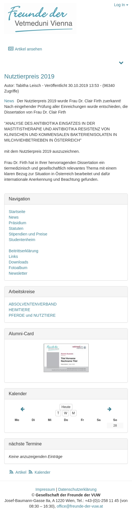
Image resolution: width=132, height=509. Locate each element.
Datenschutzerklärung (77, 489)
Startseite (17, 211)
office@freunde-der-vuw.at (80, 506)
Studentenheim (22, 239)
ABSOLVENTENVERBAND (33, 304)
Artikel (18, 472)
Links (13, 256)
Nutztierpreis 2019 (29, 76)
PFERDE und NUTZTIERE (32, 315)
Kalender (39, 472)
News (9, 101)
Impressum (45, 489)
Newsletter (18, 273)
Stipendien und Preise (28, 234)
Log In (121, 5)
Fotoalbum (18, 267)
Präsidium (17, 223)
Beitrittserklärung (23, 251)
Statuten (16, 228)
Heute (65, 407)
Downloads (18, 262)
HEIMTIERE (19, 309)
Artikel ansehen (25, 49)
